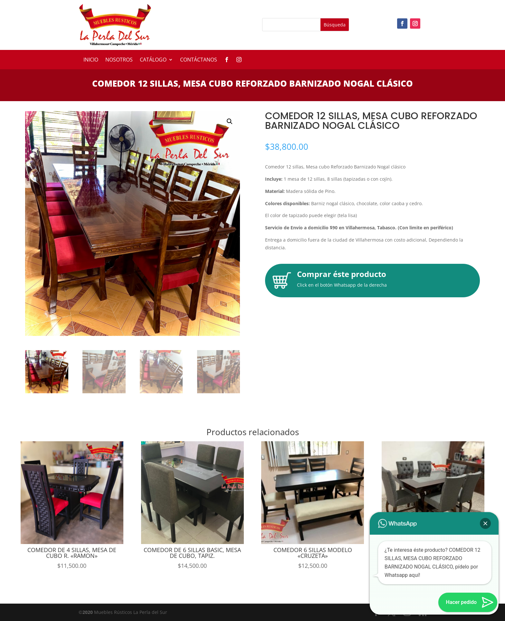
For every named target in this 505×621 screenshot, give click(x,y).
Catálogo (153, 60)
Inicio (90, 60)
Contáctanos (198, 60)
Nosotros (119, 60)
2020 (87, 612)
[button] (229, 121)
